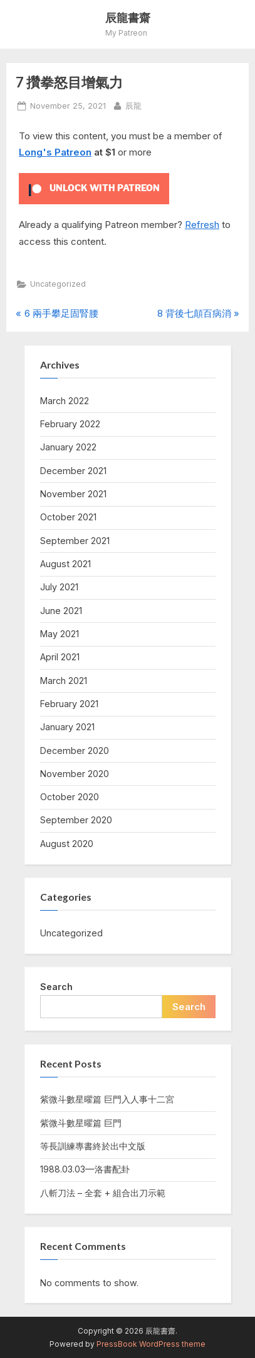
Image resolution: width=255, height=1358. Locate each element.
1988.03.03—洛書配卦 (85, 1169)
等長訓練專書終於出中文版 (92, 1146)
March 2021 (63, 680)
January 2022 (68, 447)
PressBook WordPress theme (151, 1344)
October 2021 (68, 517)
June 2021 (61, 610)
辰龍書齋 (127, 17)
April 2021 (60, 657)
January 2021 (67, 726)
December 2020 (74, 750)
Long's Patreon (55, 152)
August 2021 (65, 563)
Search (56, 986)
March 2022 (64, 400)
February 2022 (70, 424)
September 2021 (75, 540)
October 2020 (69, 796)
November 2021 (73, 493)
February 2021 (69, 703)
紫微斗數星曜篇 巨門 (81, 1123)
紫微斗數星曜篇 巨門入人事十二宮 (107, 1099)
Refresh (202, 224)
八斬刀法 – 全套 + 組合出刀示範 (102, 1192)
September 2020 (76, 820)
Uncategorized (58, 284)
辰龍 (133, 105)
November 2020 (74, 773)
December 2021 (73, 470)
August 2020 (66, 843)
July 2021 (59, 587)
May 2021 (59, 633)
